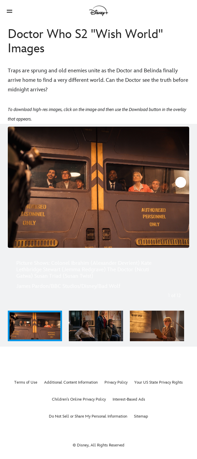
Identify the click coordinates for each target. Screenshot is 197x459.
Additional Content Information (71, 382)
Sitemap (141, 416)
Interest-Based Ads (129, 399)
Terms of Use (25, 382)
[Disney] (98, 11)
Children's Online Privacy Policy (79, 399)
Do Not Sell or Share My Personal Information (88, 416)
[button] (9, 11)
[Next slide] (180, 187)
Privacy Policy (115, 382)
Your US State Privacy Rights (158, 382)
